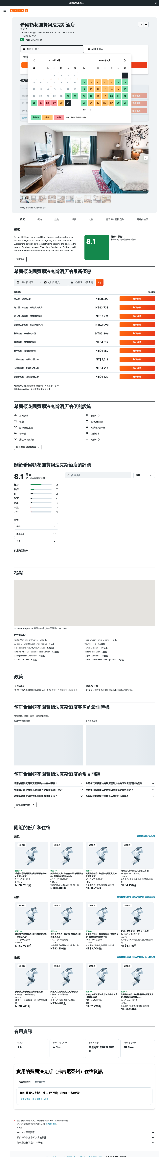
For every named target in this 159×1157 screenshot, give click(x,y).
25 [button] (75, 96)
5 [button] (34, 82)
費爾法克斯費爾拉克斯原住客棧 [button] (134, 870)
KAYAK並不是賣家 (86, 1132)
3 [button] (68, 75)
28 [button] (47, 102)
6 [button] (40, 82)
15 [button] (54, 89)
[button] (156, 3)
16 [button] (61, 89)
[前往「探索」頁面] (5, 45)
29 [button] (54, 102)
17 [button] (68, 89)
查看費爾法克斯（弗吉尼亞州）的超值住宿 (136, 897)
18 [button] (75, 89)
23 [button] (61, 96)
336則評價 (36, 39)
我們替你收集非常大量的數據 (86, 1137)
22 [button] (54, 96)
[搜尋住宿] (5, 25)
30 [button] (61, 102)
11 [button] (75, 82)
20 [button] (40, 96)
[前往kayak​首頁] (19, 10)
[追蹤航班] (5, 51)
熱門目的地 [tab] (40, 1082)
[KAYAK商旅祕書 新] (5, 57)
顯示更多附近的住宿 (146, 836)
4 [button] (75, 75)
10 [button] (68, 82)
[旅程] (5, 65)
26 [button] (34, 102)
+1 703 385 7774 (28, 35)
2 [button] (61, 75)
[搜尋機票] (5, 19)
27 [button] (41, 102)
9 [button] (61, 82)
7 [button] (47, 82)
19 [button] (34, 96)
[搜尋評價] (100, 475)
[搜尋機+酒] (5, 37)
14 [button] (48, 89)
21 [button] (48, 96)
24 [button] (68, 96)
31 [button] (68, 102)
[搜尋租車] (5, 31)
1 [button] (54, 75)
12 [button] (34, 89)
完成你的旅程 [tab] (25, 1082)
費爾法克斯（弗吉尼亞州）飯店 (34, 1099)
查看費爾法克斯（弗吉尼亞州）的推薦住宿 (136, 957)
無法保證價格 (51, 1124)
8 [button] (54, 82)
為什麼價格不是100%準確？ (86, 1142)
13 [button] (41, 89)
